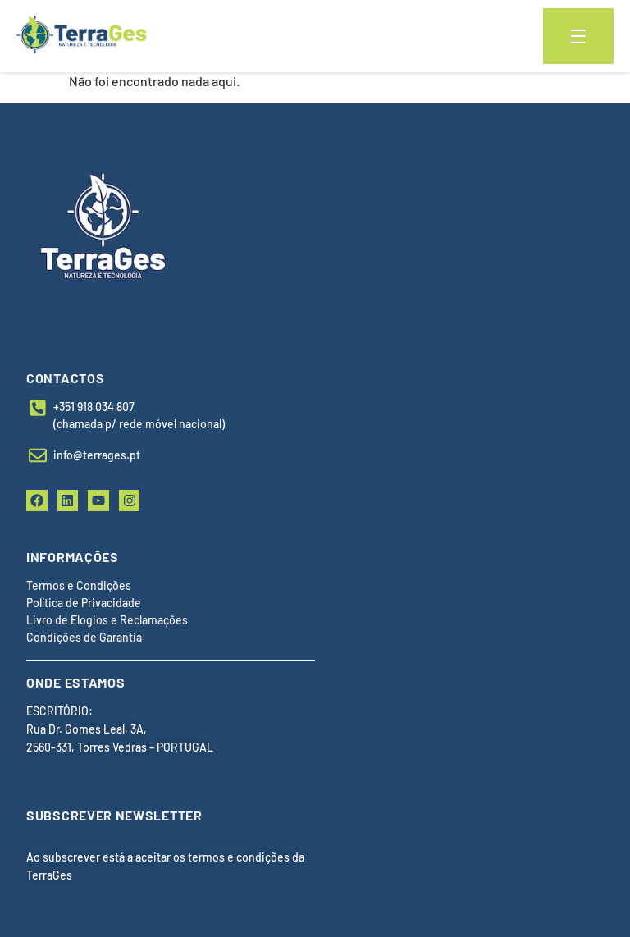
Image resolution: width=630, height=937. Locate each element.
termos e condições (239, 857)
